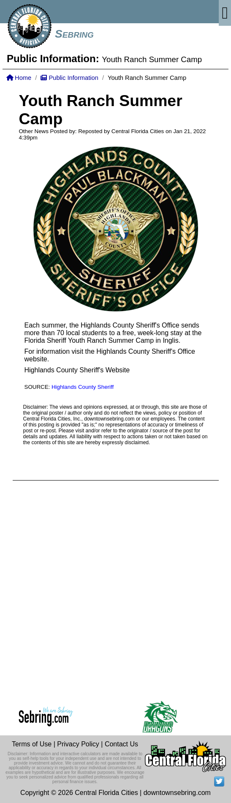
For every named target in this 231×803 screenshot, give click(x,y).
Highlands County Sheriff (83, 387)
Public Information (69, 77)
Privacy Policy (78, 744)
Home (18, 77)
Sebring (74, 33)
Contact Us (121, 744)
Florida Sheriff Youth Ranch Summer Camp (89, 340)
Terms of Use (32, 744)
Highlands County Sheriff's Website (77, 370)
